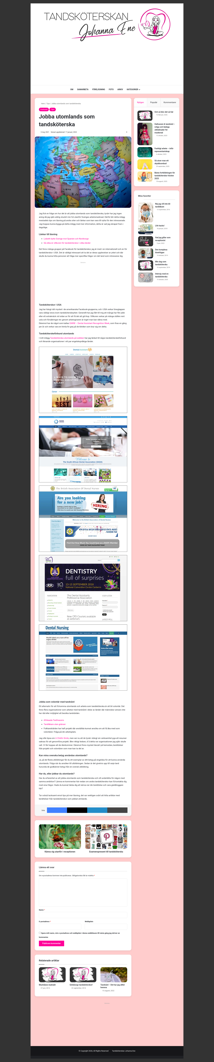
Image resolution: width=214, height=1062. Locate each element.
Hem (42, 104)
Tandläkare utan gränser (55, 724)
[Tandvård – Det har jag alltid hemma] (113, 974)
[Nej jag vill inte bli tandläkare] (145, 214)
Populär (153, 102)
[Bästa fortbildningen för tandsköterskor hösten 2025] (145, 177)
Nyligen (140, 102)
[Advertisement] (107, 63)
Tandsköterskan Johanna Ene (123, 1051)
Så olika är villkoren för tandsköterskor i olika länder (67, 243)
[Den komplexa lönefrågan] (145, 255)
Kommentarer (170, 102)
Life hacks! (159, 227)
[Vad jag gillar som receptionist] (145, 243)
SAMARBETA (82, 89)
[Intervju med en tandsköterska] (145, 279)
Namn (42, 910)
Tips (48, 104)
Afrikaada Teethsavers (54, 720)
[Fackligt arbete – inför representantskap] (145, 153)
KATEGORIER (132, 89)
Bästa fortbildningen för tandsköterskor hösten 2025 (164, 176)
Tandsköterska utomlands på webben (67, 338)
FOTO (111, 89)
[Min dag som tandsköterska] (145, 267)
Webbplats (89, 921)
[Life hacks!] (145, 231)
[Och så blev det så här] (145, 116)
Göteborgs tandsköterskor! (81, 985)
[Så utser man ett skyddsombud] (145, 165)
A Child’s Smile (62, 738)
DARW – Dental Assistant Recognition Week (89, 323)
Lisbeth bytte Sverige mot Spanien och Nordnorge (66, 239)
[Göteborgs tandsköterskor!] (83, 974)
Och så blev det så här (164, 113)
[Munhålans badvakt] (52, 974)
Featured (43, 109)
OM (71, 89)
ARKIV (120, 89)
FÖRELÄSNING (98, 89)
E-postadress (45, 921)
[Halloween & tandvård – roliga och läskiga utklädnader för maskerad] (145, 134)
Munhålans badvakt (47, 985)
